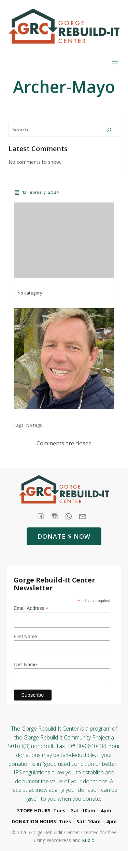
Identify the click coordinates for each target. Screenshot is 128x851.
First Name (25, 636)
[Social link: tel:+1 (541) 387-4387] (71, 516)
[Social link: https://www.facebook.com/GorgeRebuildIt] (43, 516)
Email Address (31, 608)
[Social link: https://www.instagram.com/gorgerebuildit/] (57, 516)
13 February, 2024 (36, 192)
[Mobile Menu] (115, 63)
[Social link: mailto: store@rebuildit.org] (85, 516)
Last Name (25, 664)
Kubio (88, 840)
